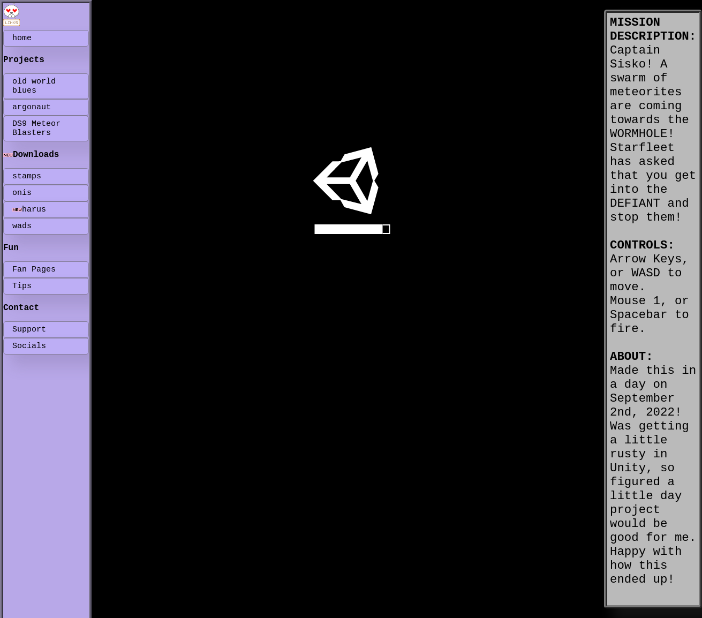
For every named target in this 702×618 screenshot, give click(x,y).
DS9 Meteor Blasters (36, 128)
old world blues (34, 86)
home (22, 38)
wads (22, 226)
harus (29, 209)
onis (22, 193)
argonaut (31, 107)
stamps (26, 176)
